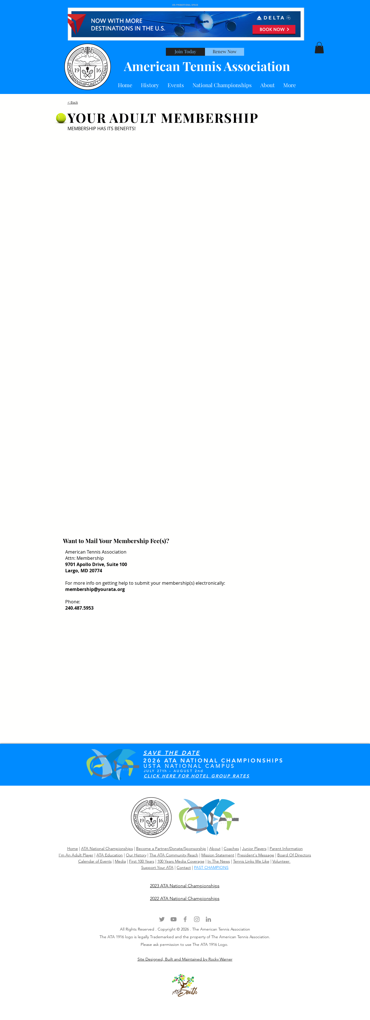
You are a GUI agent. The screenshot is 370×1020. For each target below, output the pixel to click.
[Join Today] (185, 52)
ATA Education (109, 855)
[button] (267, 85)
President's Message (255, 855)
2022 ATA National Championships (184, 898)
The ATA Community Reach (173, 855)
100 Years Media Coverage (180, 861)
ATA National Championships (107, 848)
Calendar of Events (95, 861)
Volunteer (281, 861)
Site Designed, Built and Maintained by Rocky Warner (185, 959)
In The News (219, 861)
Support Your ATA (157, 867)
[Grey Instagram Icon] (196, 919)
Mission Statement (217, 855)
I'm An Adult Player (76, 855)
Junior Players (254, 848)
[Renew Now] (224, 52)
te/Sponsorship (192, 848)
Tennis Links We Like (251, 861)
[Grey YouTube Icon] (173, 919)
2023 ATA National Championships (184, 885)
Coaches (231, 848)
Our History (136, 855)
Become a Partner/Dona (157, 848)
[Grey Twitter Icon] (162, 919)
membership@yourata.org (95, 589)
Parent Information (286, 848)
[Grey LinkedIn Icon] (208, 919)
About (215, 848)
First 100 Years (141, 861)
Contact (184, 867)
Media (120, 861)
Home (72, 848)
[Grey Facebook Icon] (185, 919)
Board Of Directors (294, 855)
